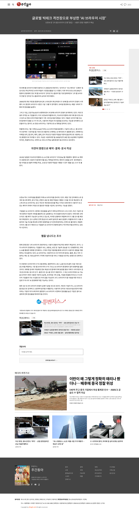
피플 (81, 476)
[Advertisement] (46, 181)
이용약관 (54, 499)
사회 (66, 470)
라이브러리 (98, 473)
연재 (96, 467)
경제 (81, 467)
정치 (66, 467)
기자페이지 (98, 476)
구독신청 (112, 470)
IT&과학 (82, 473)
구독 (34, 318)
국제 (81, 470)
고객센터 (48, 499)
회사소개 (23, 499)
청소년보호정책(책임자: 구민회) (78, 499)
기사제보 (112, 467)
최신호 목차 (98, 470)
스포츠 (67, 476)
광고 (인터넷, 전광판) (33, 499)
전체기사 (68, 479)
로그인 (129, 4)
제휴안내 (42, 499)
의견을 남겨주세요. (27, 352)
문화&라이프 (69, 473)
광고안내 (112, 473)
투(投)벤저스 (24, 318)
